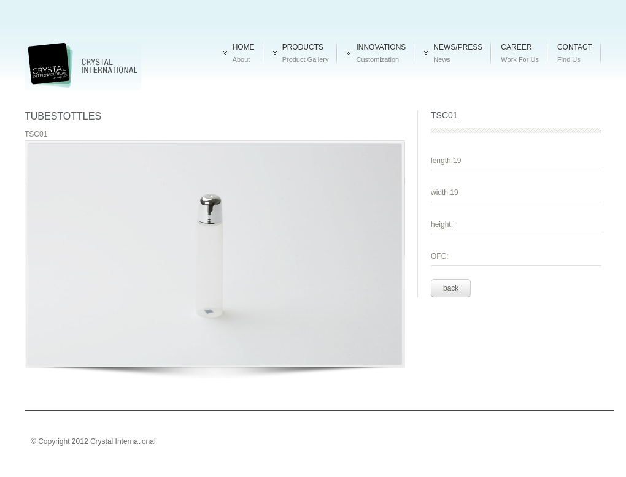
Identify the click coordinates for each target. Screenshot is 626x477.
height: (442, 224)
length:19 (446, 160)
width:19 (444, 192)
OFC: (440, 256)
